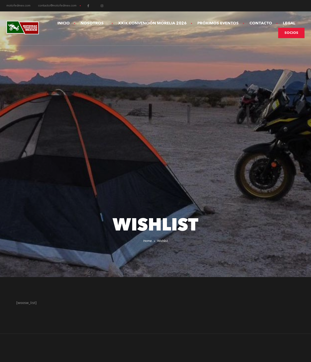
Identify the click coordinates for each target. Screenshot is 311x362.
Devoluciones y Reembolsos (183, 257)
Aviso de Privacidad (175, 246)
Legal (291, 23)
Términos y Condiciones (179, 252)
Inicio (63, 23)
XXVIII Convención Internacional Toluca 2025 (197, 240)
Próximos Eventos (218, 23)
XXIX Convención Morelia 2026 (152, 23)
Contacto (260, 23)
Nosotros (94, 23)
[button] (291, 33)
